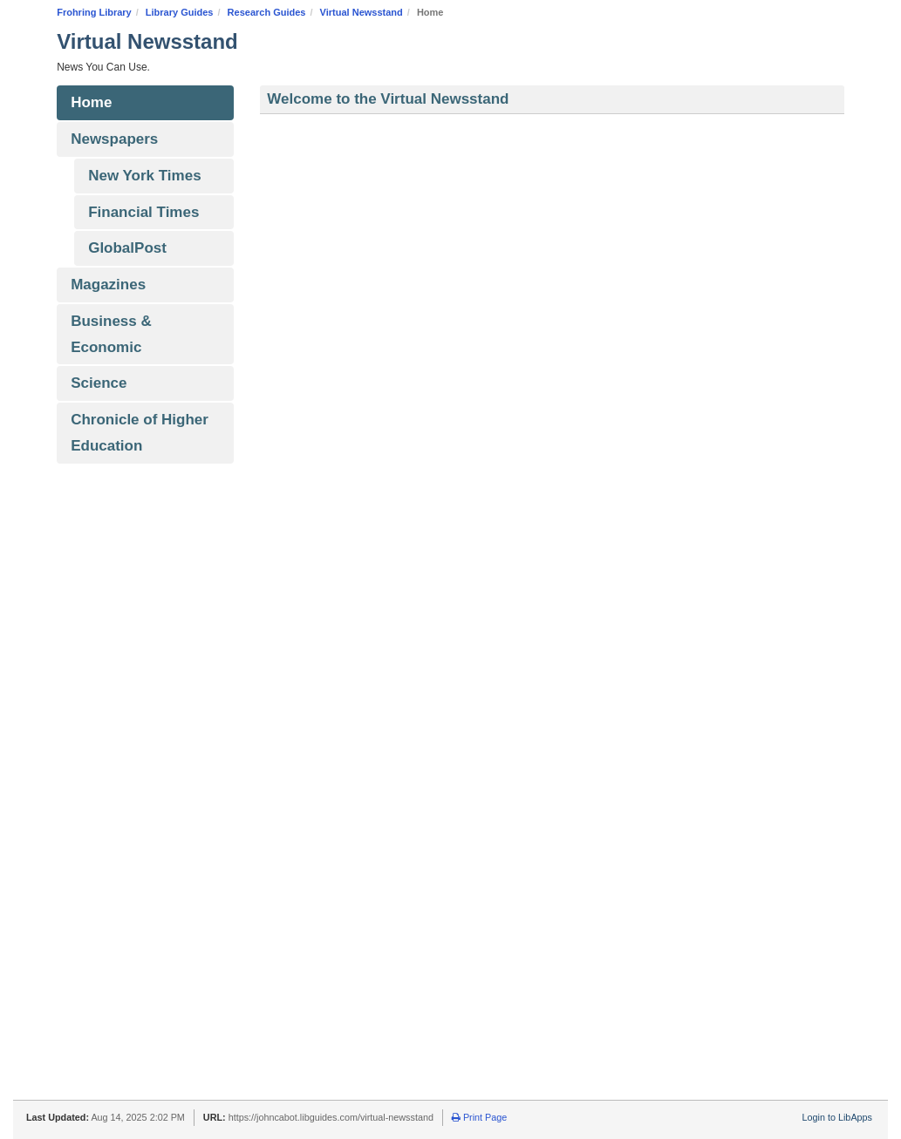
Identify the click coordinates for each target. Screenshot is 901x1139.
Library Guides (180, 12)
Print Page (479, 1117)
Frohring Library (94, 12)
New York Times (144, 175)
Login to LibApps (837, 1117)
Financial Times (143, 212)
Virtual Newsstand (361, 12)
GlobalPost (127, 248)
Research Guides (267, 12)
